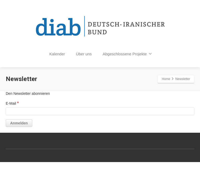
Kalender (57, 54)
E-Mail (12, 103)
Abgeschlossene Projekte (127, 53)
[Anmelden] (19, 123)
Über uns (84, 54)
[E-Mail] (100, 111)
